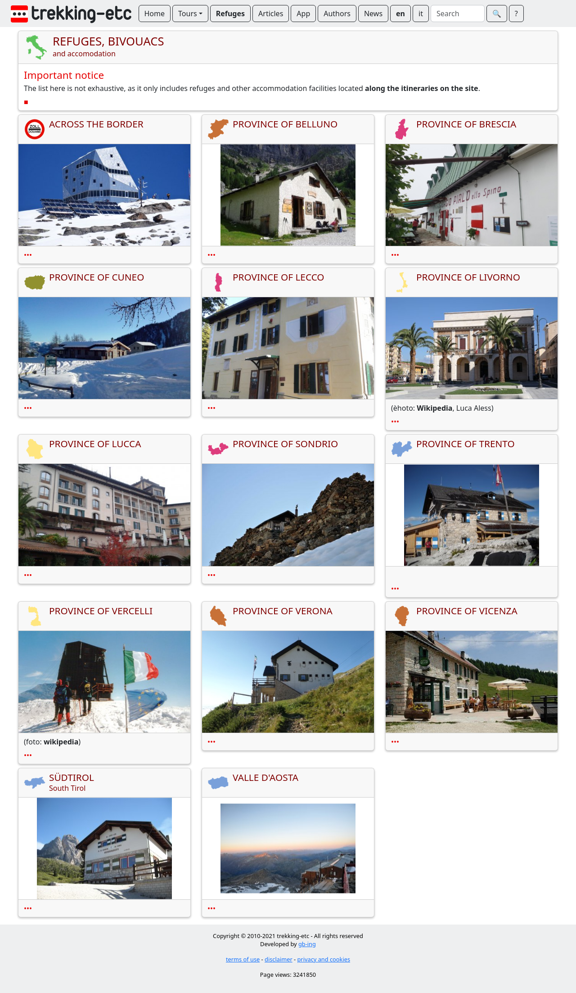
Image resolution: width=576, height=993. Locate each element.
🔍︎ (496, 13)
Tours (187, 13)
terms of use (243, 959)
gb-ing (307, 944)
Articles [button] (270, 13)
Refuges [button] (230, 13)
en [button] (400, 13)
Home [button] (154, 13)
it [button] (420, 13)
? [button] (516, 13)
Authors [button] (337, 13)
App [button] (303, 13)
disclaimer (278, 959)
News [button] (373, 13)
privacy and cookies (324, 959)
